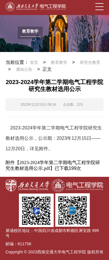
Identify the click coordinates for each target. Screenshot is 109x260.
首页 (34, 62)
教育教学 (59, 62)
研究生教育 (90, 62)
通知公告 (24, 69)
